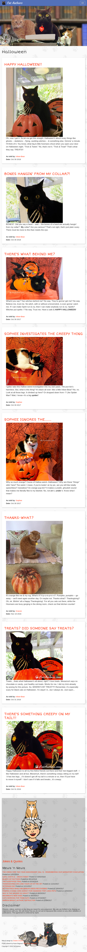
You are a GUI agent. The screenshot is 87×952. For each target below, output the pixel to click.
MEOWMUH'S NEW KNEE (12, 896)
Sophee (19, 402)
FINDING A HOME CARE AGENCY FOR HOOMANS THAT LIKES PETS (29, 891)
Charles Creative (18, 941)
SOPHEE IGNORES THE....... (27, 419)
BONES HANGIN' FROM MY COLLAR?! (37, 174)
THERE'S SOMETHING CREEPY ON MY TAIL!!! (37, 716)
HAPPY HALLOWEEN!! (23, 64)
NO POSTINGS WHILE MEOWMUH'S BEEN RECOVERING (24, 889)
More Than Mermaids (30, 943)
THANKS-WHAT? (18, 518)
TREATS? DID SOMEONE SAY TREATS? (39, 628)
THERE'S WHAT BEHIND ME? (29, 254)
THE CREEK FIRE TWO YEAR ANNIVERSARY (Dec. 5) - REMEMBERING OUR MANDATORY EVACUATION (43, 872)
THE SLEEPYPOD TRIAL (11, 881)
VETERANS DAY (8, 886)
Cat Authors (15, 3)
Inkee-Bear (20, 156)
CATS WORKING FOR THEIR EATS (15, 898)
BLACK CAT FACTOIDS (11, 879)
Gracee (19, 611)
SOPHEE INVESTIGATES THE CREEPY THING (43, 334)
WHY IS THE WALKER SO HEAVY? (16, 893)
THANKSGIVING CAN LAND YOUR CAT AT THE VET (22, 884)
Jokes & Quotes (12, 861)
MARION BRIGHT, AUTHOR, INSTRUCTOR (18, 900)
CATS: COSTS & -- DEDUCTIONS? (15, 877)
